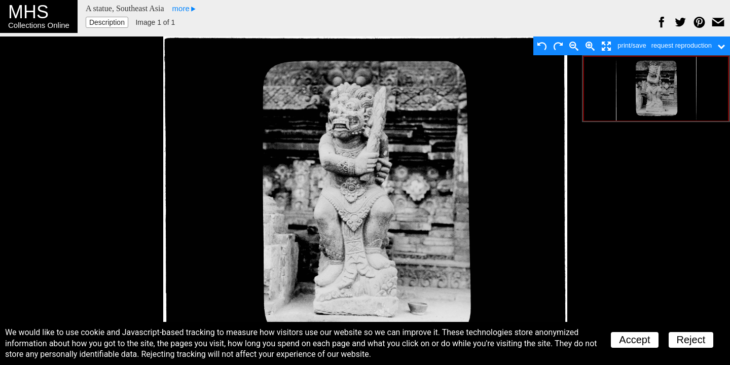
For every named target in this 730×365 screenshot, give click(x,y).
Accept (634, 339)
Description (107, 22)
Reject (691, 339)
